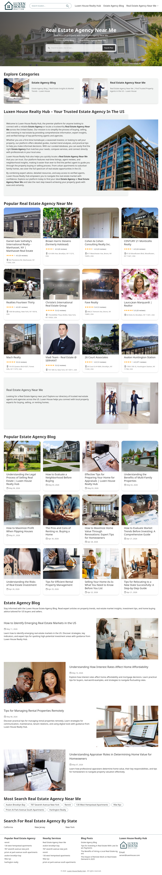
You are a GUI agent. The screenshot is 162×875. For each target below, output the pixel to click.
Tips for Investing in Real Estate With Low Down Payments (99, 847)
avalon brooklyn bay (15, 804)
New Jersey (40, 827)
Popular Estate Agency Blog (30, 436)
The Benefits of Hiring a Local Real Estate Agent (99, 852)
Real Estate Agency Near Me (141, 5)
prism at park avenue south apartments (25, 809)
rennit (68, 804)
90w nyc (117, 804)
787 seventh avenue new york (45, 804)
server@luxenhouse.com (129, 855)
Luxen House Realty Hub (88, 5)
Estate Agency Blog (114, 5)
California (8, 827)
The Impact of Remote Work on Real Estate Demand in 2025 (99, 858)
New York (70, 827)
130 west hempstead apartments (92, 804)
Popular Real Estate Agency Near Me (38, 203)
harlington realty (57, 809)
